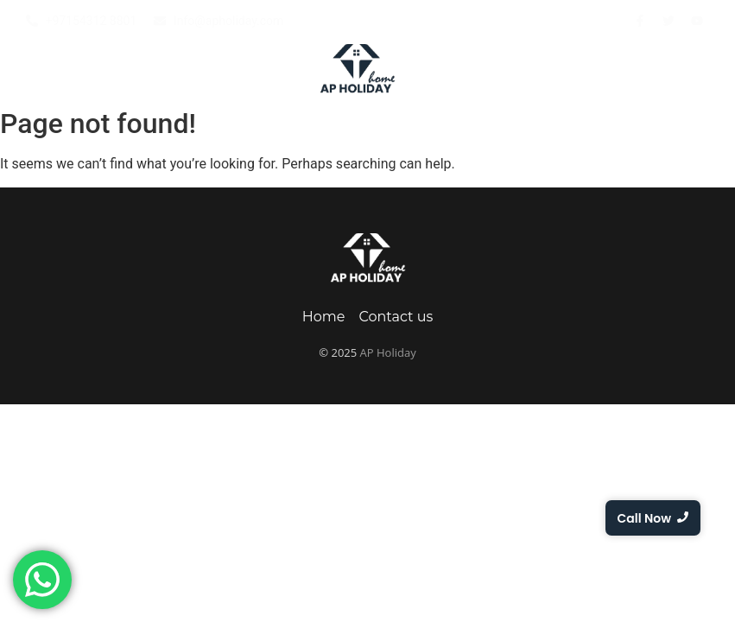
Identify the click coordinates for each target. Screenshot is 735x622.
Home (68, 70)
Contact (690, 70)
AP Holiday (388, 352)
